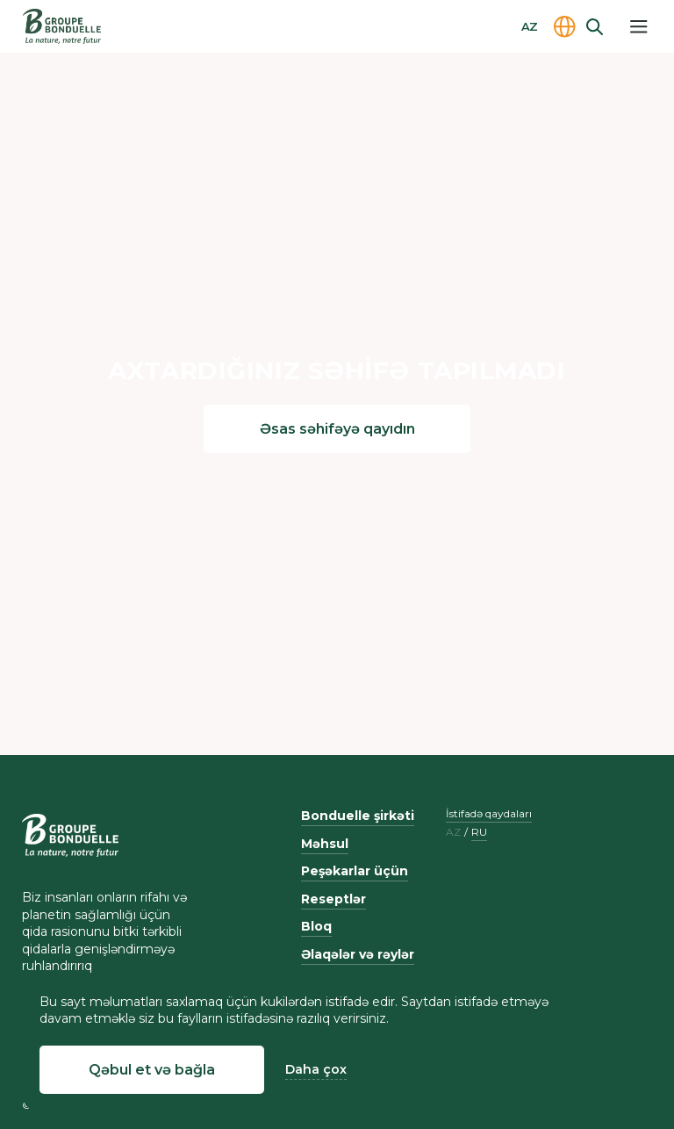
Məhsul (324, 844)
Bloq (316, 926)
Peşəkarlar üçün (354, 871)
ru (479, 832)
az (453, 832)
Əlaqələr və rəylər (357, 954)
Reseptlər (333, 899)
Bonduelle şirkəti (357, 815)
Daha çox (316, 1069)
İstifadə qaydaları (489, 813)
